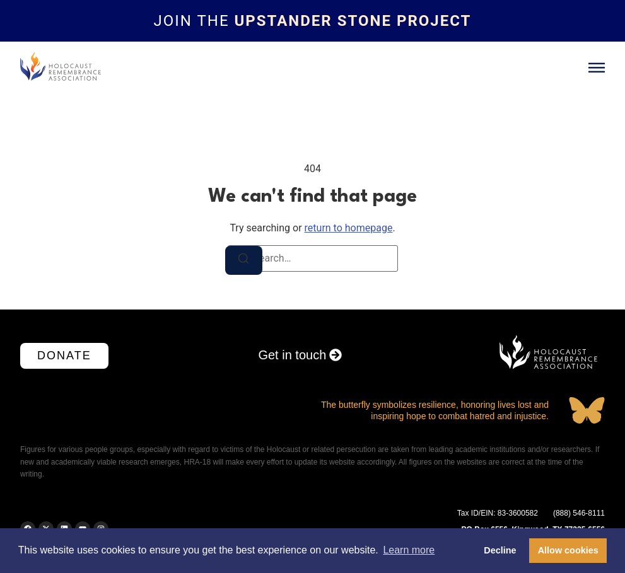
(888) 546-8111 (579, 513)
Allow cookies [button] (568, 550)
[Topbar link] (312, 21)
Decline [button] (500, 550)
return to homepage (349, 228)
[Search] (244, 260)
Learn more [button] (409, 550)
